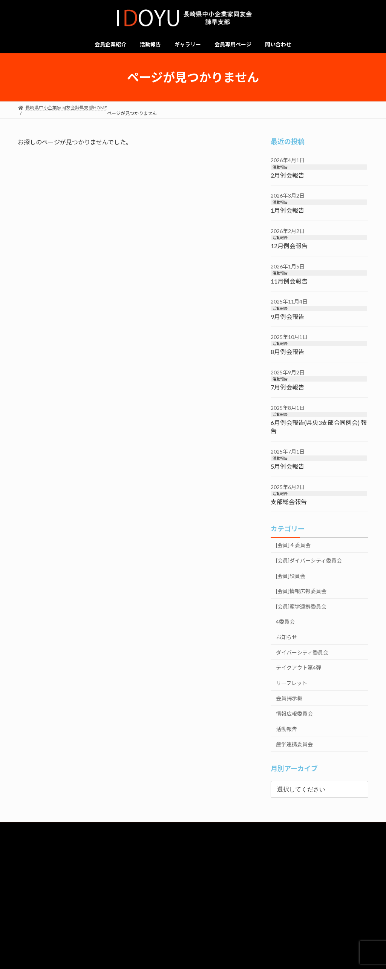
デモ (193, 915)
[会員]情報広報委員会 (301, 591)
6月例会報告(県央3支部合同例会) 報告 (319, 426)
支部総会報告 (289, 501)
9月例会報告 (287, 316)
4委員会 (285, 622)
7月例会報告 (287, 387)
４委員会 (344, 901)
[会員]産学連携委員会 (301, 606)
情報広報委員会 (294, 713)
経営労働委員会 (161, 882)
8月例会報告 (287, 352)
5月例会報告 (287, 466)
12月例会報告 (289, 245)
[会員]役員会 (290, 576)
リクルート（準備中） (41, 915)
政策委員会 (350, 882)
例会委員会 (193, 901)
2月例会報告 (287, 175)
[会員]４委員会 (293, 545)
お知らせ (286, 637)
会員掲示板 (289, 698)
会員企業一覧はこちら (193, 850)
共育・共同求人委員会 (98, 885)
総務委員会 (35, 882)
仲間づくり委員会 (41, 901)
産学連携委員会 (294, 744)
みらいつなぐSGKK (117, 901)
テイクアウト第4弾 (298, 667)
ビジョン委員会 (288, 882)
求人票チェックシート (117, 915)
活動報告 (280, 167)
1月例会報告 (287, 210)
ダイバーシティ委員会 (302, 652)
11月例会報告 (289, 281)
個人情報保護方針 (41, 938)
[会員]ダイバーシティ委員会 (309, 560)
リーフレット (291, 683)
